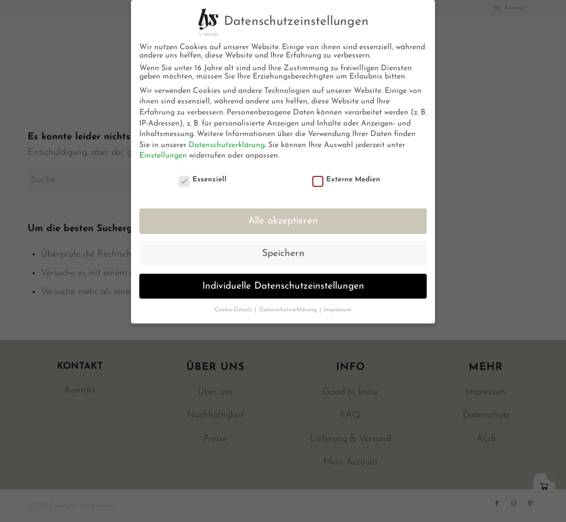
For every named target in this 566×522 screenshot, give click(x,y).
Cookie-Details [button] (234, 310)
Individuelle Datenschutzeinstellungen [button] (283, 286)
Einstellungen (163, 156)
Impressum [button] (338, 310)
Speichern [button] (283, 253)
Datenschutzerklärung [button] (288, 310)
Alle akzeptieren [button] (283, 221)
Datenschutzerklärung (226, 145)
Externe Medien (346, 179)
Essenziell (203, 179)
